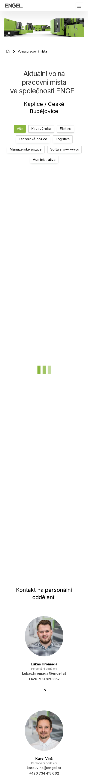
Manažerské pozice (26, 149)
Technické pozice (33, 139)
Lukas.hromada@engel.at (44, 673)
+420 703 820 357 (44, 679)
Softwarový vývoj (64, 149)
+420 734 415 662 (44, 773)
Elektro (65, 129)
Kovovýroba (41, 129)
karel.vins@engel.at (44, 768)
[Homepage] (7, 51)
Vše (20, 129)
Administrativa (44, 159)
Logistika (63, 139)
